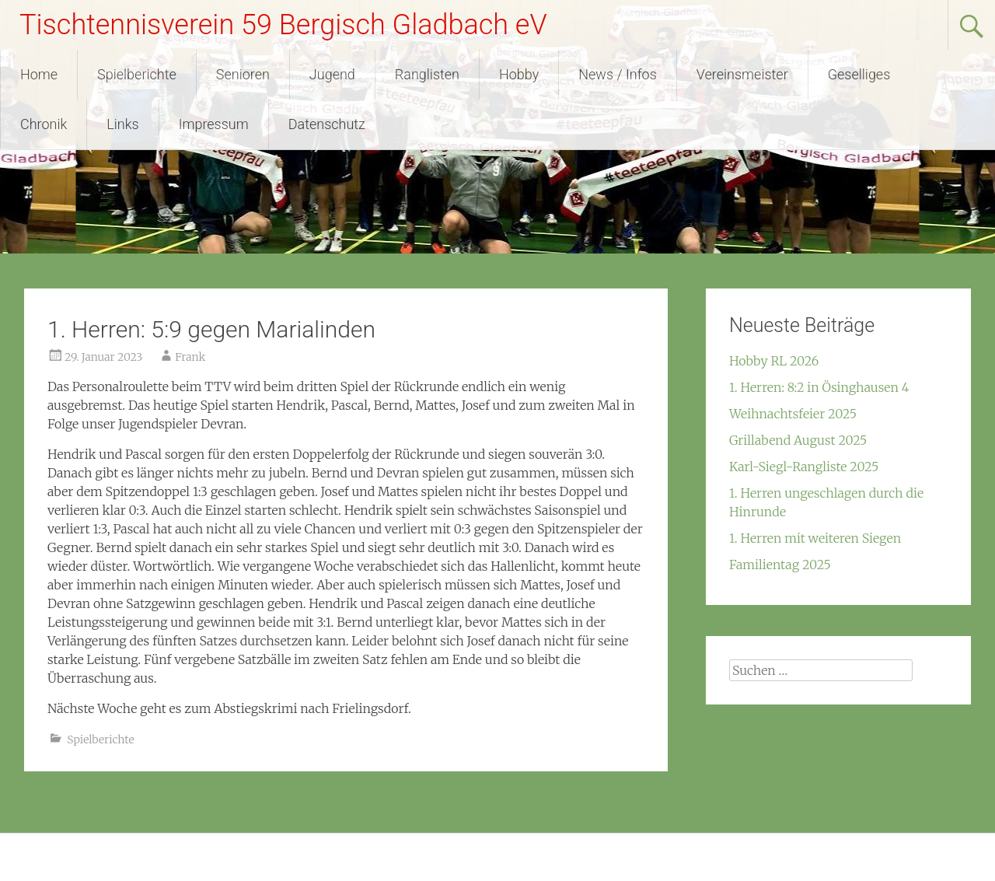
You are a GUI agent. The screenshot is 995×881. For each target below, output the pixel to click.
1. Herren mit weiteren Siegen (815, 538)
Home (39, 74)
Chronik (43, 124)
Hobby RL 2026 (774, 361)
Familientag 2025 (780, 564)
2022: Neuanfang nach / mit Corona (133, 812)
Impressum (214, 124)
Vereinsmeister (742, 74)
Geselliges (859, 74)
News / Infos (617, 74)
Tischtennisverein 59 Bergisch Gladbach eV (283, 25)
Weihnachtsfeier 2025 (793, 413)
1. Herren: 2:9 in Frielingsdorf (577, 812)
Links (122, 124)
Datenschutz (326, 124)
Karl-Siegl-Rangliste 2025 (803, 466)
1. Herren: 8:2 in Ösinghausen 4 (819, 387)
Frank (190, 357)
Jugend (332, 74)
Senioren (243, 74)
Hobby (519, 74)
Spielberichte (136, 74)
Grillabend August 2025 (798, 440)
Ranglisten (427, 74)
